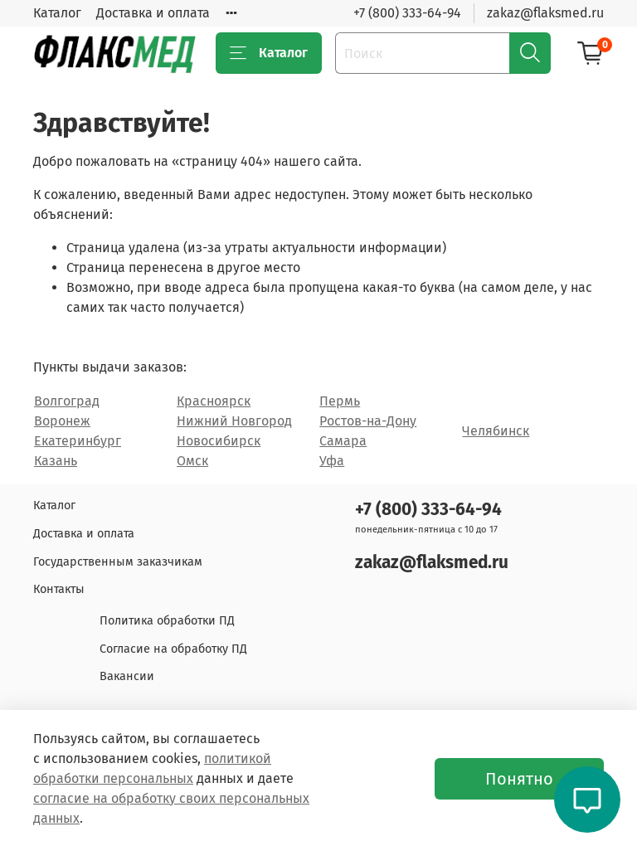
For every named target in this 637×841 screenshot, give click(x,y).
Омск (192, 461)
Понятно (519, 779)
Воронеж (62, 421)
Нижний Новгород (234, 421)
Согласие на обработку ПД (173, 649)
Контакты (59, 589)
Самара (343, 441)
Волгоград (67, 401)
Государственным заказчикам (117, 562)
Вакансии (127, 676)
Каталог (57, 13)
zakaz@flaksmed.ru (545, 13)
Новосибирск (218, 441)
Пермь (339, 401)
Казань (55, 461)
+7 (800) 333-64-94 (407, 13)
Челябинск (495, 431)
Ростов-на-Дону (367, 421)
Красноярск (213, 401)
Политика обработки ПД (167, 621)
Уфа (331, 461)
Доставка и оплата (153, 13)
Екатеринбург (77, 441)
